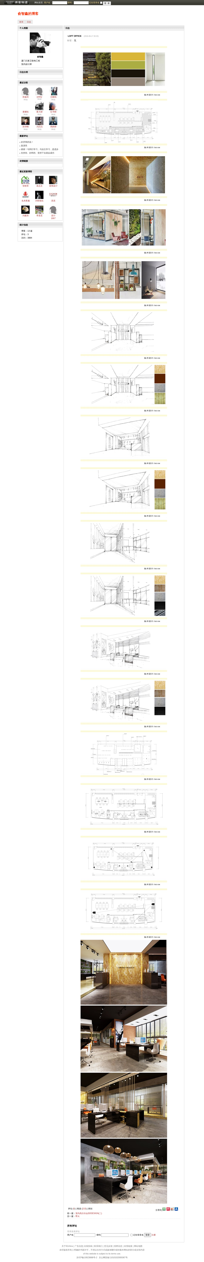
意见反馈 (108, 1246)
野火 (78, 1216)
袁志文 (39, 186)
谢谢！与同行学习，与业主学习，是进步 (39, 149)
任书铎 (53, 112)
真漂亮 (24, 145)
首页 (21, 22)
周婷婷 (53, 126)
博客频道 (16, 2)
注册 (154, 1235)
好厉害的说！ (27, 142)
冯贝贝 (39, 126)
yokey (39, 97)
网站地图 (138, 1246)
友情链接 (128, 1246)
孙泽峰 (26, 126)
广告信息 (79, 1246)
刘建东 (26, 215)
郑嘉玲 (26, 97)
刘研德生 (39, 201)
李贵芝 (39, 215)
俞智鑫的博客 (28, 14)
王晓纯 (53, 97)
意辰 (53, 201)
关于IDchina (67, 1246)
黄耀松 (26, 112)
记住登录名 (138, 1235)
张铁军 (26, 186)
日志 (29, 22)
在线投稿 (88, 1246)
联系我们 (98, 1246)
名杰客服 (25, 201)
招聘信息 (118, 1246)
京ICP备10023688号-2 (86, 1257)
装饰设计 (53, 186)
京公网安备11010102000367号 (113, 1257)
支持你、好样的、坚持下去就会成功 (37, 153)
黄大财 (39, 112)
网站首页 (38, 2)
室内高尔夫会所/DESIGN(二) (89, 1213)
